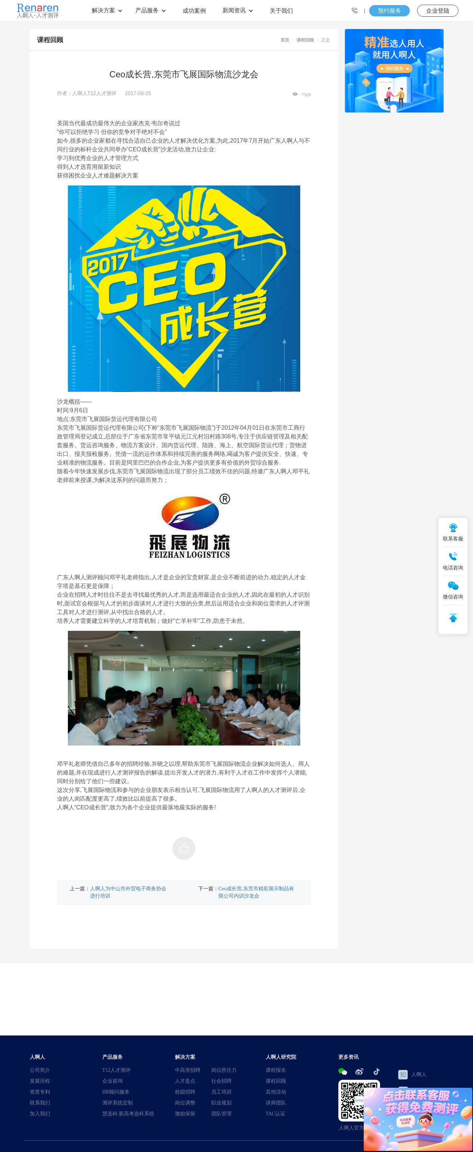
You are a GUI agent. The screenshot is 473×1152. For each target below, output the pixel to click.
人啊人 (412, 1074)
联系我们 (40, 1102)
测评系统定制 (117, 1102)
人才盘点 (185, 1080)
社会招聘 (221, 1080)
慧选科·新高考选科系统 (128, 1113)
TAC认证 (276, 1113)
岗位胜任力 (224, 1070)
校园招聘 (185, 1091)
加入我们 (40, 1113)
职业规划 (221, 1102)
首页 (285, 39)
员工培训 (221, 1091)
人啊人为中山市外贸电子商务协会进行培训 (128, 892)
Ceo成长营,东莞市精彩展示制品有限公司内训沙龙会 (256, 892)
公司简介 (40, 1070)
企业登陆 (437, 10)
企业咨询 (112, 1080)
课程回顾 (305, 39)
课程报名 (276, 1070)
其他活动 (276, 1091)
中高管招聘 (187, 1070)
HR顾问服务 (116, 1091)
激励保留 (185, 1113)
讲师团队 (276, 1102)
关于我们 (281, 10)
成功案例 (194, 10)
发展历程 (40, 1080)
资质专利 (40, 1091)
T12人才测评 (116, 1070)
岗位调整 (185, 1102)
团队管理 (221, 1113)
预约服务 (389, 10)
